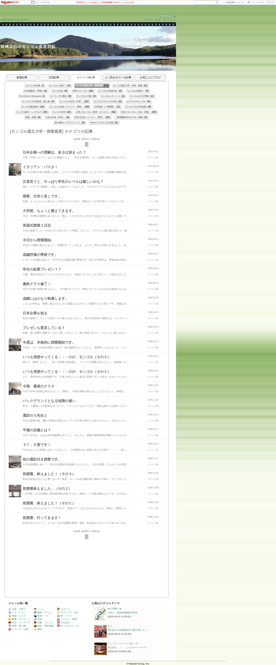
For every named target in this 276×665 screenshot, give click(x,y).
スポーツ (63, 609)
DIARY (13, 19)
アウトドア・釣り (68, 612)
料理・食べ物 (17, 625)
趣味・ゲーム (42, 612)
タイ (110, 626)
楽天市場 (270, 2)
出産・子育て (17, 609)
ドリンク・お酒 (18, 629)
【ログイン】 (169, 19)
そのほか (63, 622)
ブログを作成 (257, 2)
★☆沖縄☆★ (114, 608)
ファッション (17, 612)
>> (233, 2)
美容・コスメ (17, 615)
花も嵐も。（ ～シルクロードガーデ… (128, 647)
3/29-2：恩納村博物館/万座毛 (123, 612)
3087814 (166, 16)
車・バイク (64, 615)
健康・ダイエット (19, 619)
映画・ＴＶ (41, 615)
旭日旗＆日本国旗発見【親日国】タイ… (128, 630)
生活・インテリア (19, 622)
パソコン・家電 (67, 619)
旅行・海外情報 (42, 2)
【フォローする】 (152, 19)
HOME (4, 19)
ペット (39, 609)
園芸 (38, 629)
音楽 (38, 619)
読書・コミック (44, 622)
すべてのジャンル (68, 625)
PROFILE (24, 19)
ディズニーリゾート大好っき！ (124, 643)
